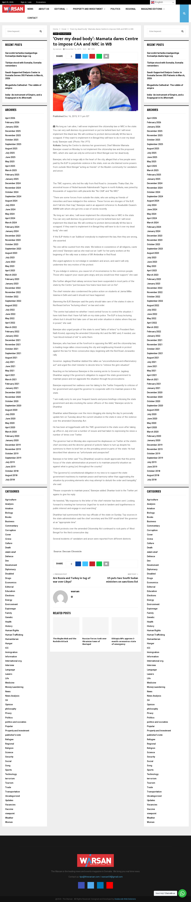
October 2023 (11, 244)
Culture (8, 543)
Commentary (11, 526)
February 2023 (12, 279)
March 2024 (11, 222)
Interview (9, 665)
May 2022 (9, 318)
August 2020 (11, 410)
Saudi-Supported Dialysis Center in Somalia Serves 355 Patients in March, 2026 (24, 75)
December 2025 (13, 131)
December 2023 (13, 236)
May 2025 (9, 161)
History (8, 626)
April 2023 (10, 270)
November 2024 (13, 188)
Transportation (12, 791)
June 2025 (10, 157)
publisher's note (13, 735)
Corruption (10, 530)
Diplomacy (10, 569)
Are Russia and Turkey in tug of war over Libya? (71, 580)
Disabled (9, 574)
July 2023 (10, 257)
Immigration (11, 652)
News (30, 9)
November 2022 (13, 292)
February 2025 (12, 174)
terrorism (10, 778)
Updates (9, 800)
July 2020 (10, 414)
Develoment (11, 565)
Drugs (8, 578)
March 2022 (11, 327)
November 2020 (13, 397)
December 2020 (13, 392)
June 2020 (10, 418)
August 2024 (11, 201)
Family (8, 613)
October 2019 (11, 453)
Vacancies (10, 804)
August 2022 (11, 305)
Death (8, 547)
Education (10, 591)
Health (8, 622)
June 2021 (10, 366)
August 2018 (11, 475)
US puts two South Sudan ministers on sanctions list (122, 580)
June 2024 (10, 209)
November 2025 (13, 135)
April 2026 (10, 118)
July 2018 (10, 479)
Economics (41, 2)
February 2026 (12, 122)
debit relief (10, 552)
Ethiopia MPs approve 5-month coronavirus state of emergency (124, 641)
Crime (8, 539)
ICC (7, 648)
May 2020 (9, 423)
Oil (6, 700)
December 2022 (13, 288)
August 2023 (11, 253)
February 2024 (12, 227)
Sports (8, 770)
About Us (44, 9)
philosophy (10, 709)
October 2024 (11, 192)
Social (8, 761)
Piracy (8, 713)
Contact (32, 18)
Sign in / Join (24, 2)
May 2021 (9, 370)
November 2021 (13, 344)
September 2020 (13, 405)
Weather (9, 818)
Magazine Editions (151, 9)
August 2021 (11, 358)
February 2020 (12, 436)
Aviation (9, 508)
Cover (56, 33)
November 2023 (13, 240)
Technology (11, 774)
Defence (9, 556)
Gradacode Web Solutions (125, 899)
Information (11, 656)
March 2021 (11, 379)
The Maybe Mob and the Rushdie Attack (64, 640)
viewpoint (9, 813)
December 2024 (13, 183)
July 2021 (10, 362)
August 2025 (11, 148)
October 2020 (11, 401)
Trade (8, 787)
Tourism (9, 783)
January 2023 (12, 283)
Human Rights (12, 630)
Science (9, 752)
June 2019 (10, 466)
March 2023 (11, 275)
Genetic (9, 617)
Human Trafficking (14, 635)
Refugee (9, 739)
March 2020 (11, 432)
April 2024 (10, 218)
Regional (131, 9)
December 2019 (13, 445)
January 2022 (12, 336)
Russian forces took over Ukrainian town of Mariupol (94, 641)
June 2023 (10, 262)
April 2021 (10, 375)
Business (9, 521)
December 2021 (13, 340)
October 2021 (11, 349)
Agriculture (10, 499)
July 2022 (10, 310)
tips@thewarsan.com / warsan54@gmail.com (101, 877)
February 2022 (12, 331)
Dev (7, 561)
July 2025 (10, 153)
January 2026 (12, 127)
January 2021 (12, 388)
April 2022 (10, 323)
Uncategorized (65, 33)
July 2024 (10, 205)
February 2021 (12, 384)
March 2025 (11, 170)
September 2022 (13, 301)
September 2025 (13, 144)
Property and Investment (88, 9)
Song (7, 765)
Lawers (8, 674)
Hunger (9, 643)
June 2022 (10, 314)
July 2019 (10, 462)
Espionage (10, 608)
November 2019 (13, 449)
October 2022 (11, 296)
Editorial (59, 9)
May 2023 (9, 266)
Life (7, 678)
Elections (9, 595)
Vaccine (9, 809)
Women (9, 822)
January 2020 (12, 440)
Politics (115, 9)
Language (10, 670)
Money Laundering (14, 687)
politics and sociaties (15, 722)
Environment (11, 604)
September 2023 (13, 249)
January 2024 (12, 231)
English (157, 2)
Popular (9, 726)
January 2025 (12, 179)
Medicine (9, 683)
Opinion (9, 704)
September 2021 (13, 353)
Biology (9, 513)
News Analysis (12, 696)
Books (8, 517)
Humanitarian (12, 639)
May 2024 (9, 214)
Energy (8, 600)
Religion (9, 748)
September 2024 (13, 196)
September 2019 (13, 458)
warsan (58, 49)
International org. (13, 661)
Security (9, 757)
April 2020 (10, 427)
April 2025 (10, 166)
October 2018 (11, 471)
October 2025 (11, 140)
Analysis (9, 504)
